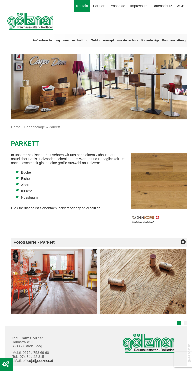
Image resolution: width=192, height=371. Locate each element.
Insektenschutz (127, 40)
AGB (180, 6)
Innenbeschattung (75, 40)
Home (15, 127)
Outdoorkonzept (102, 40)
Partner (98, 6)
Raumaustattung (174, 40)
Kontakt (82, 6)
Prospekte (117, 6)
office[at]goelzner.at (38, 361)
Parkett (54, 127)
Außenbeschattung (46, 40)
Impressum (139, 6)
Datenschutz (162, 6)
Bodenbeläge (150, 40)
